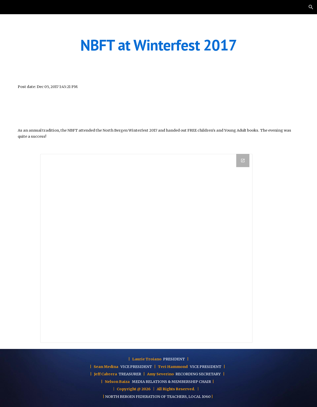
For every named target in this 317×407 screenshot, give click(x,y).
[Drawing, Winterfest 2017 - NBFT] (146, 248)
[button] (311, 7)
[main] (158, 44)
